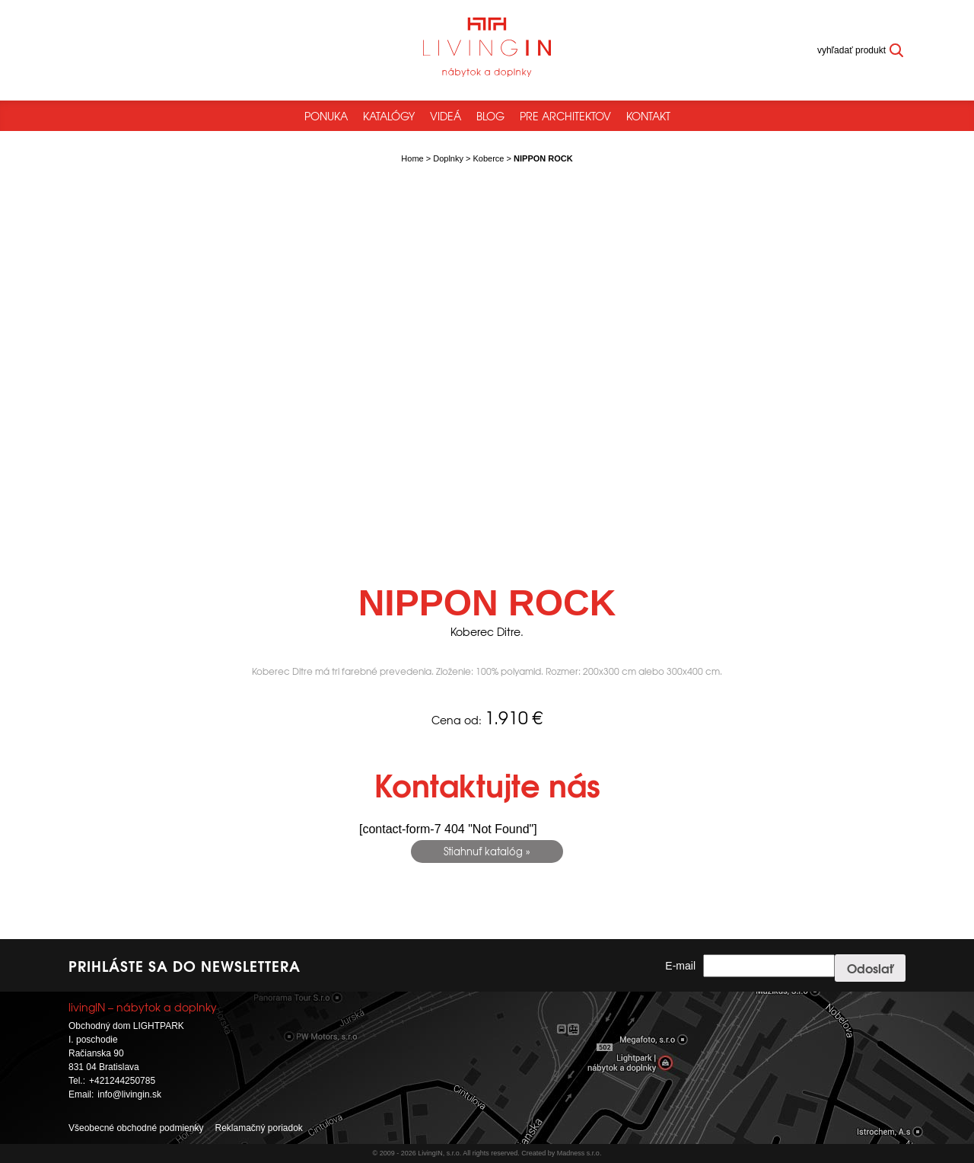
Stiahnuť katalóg (483, 851)
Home (412, 158)
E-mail (680, 966)
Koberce (489, 158)
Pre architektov (565, 115)
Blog (490, 115)
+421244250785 (122, 1080)
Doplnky (448, 158)
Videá (445, 115)
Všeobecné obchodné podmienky (135, 1128)
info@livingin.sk (129, 1094)
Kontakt (648, 115)
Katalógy (389, 115)
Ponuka (326, 115)
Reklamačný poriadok (258, 1128)
